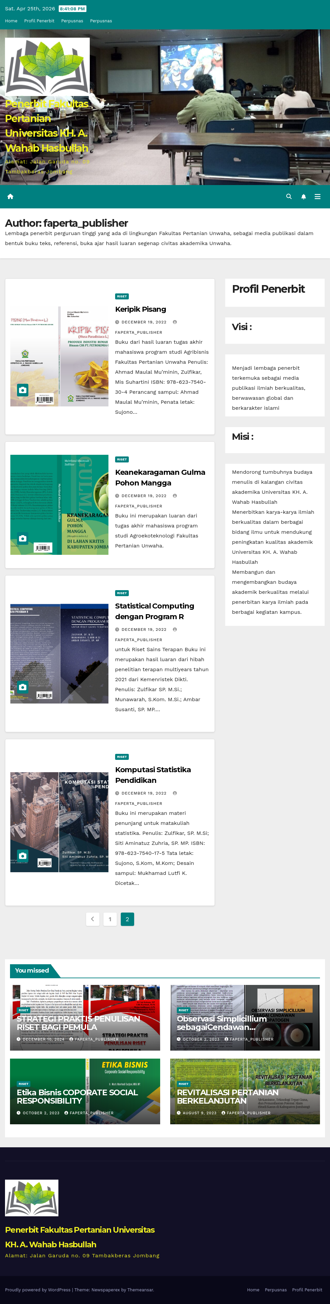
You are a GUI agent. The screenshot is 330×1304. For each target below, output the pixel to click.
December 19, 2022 (145, 322)
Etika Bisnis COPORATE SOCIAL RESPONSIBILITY (77, 1097)
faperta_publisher (94, 1039)
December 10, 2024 (44, 1039)
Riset (122, 296)
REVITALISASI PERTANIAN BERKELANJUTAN (228, 1097)
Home (11, 20)
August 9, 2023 (200, 1113)
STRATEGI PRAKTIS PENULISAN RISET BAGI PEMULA (78, 1023)
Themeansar (140, 1289)
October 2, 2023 (202, 1039)
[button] (289, 196)
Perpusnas (72, 20)
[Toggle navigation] (317, 196)
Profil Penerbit (39, 20)
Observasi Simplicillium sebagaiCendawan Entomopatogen (222, 1027)
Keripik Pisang (141, 309)
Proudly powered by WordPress (38, 1289)
